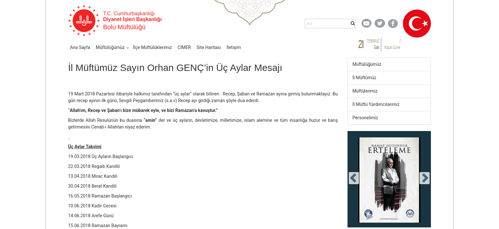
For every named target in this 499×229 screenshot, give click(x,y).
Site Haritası (209, 47)
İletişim (234, 47)
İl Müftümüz (364, 77)
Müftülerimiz (365, 91)
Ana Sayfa (80, 47)
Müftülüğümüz (110, 47)
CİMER (184, 47)
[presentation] (354, 178)
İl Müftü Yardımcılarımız (376, 104)
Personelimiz (365, 117)
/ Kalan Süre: (392, 44)
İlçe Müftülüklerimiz (152, 47)
